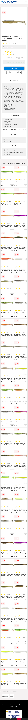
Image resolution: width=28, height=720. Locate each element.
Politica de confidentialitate (19, 705)
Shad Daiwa (24, 8)
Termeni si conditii (6, 705)
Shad (10, 8)
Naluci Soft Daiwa (16, 8)
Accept (19, 719)
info (12, 185)
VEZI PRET (14, 68)
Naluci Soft (4, 8)
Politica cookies (13, 706)
